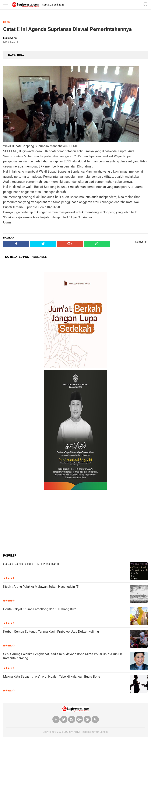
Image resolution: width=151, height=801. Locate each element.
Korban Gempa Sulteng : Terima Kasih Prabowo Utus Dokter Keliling (51, 632)
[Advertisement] (75, 521)
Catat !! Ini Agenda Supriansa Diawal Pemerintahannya (67, 29)
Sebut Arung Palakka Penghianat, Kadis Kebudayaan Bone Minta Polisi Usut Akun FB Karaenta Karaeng (62, 656)
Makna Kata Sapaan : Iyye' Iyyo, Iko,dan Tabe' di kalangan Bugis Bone (51, 676)
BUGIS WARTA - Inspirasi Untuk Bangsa (86, 731)
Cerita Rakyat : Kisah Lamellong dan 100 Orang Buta (39, 609)
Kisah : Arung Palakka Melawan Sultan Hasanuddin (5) (41, 587)
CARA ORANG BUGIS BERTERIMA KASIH (31, 564)
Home (6, 21)
